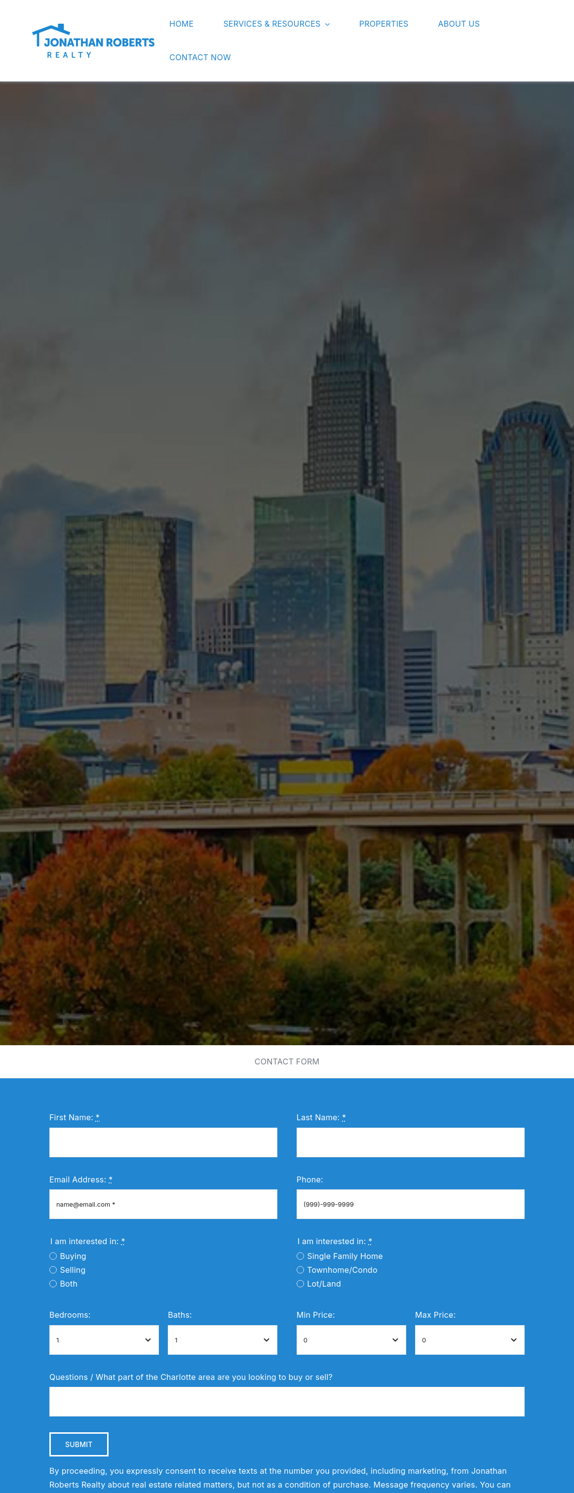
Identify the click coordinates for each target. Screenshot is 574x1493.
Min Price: (316, 1315)
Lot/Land (324, 1284)
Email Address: (81, 1179)
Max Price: (435, 1315)
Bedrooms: (70, 1315)
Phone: (310, 1179)
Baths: (180, 1315)
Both (68, 1284)
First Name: (74, 1117)
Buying (73, 1256)
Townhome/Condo (342, 1270)
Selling (72, 1270)
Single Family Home (345, 1256)
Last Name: (321, 1117)
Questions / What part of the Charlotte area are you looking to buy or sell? (191, 1377)
